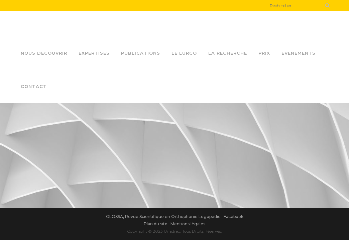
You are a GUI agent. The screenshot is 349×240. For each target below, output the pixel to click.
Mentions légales (187, 223)
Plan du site (155, 223)
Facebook (233, 216)
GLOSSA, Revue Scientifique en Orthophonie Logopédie (163, 216)
